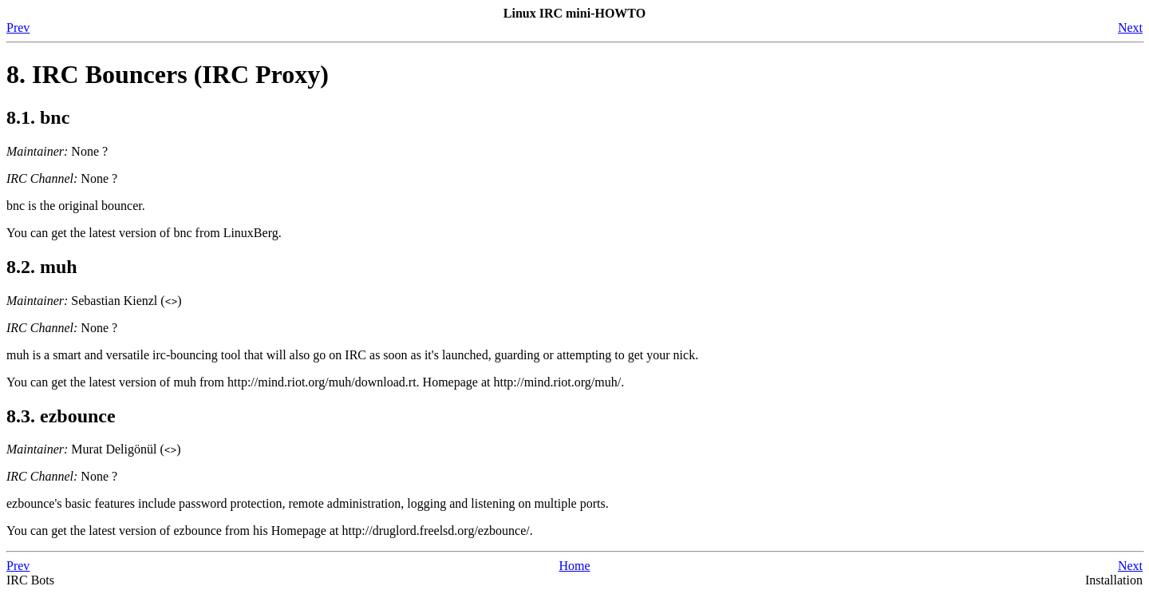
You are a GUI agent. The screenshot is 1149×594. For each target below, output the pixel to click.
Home (574, 565)
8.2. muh (41, 266)
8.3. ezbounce (61, 416)
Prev (18, 27)
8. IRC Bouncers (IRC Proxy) (167, 74)
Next (1130, 27)
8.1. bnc (37, 117)
